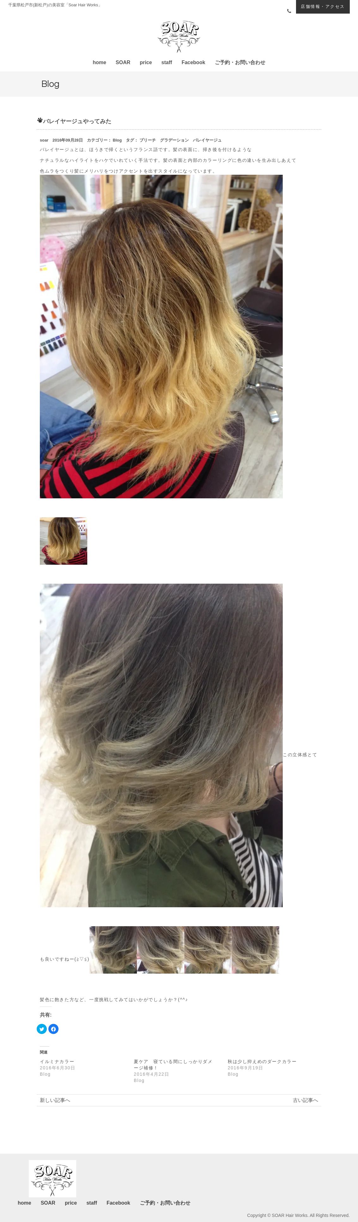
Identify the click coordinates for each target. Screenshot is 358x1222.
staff (166, 62)
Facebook (193, 62)
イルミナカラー (57, 1061)
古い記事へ (305, 1100)
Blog (117, 140)
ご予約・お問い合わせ (240, 62)
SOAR (123, 62)
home (99, 62)
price (146, 62)
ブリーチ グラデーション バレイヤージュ (180, 140)
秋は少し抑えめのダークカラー (262, 1061)
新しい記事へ (55, 1100)
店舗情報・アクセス (323, 6)
